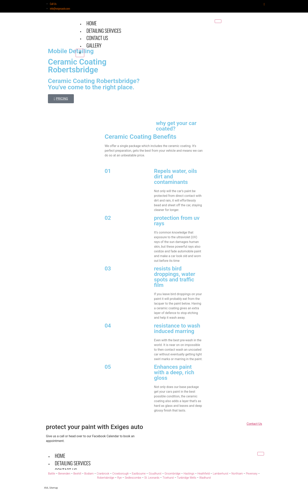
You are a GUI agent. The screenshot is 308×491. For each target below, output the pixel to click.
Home (91, 23)
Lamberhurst (220, 473)
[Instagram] (264, 4)
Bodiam (89, 473)
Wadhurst (205, 477)
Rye (119, 477)
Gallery (93, 45)
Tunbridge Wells (186, 477)
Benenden (64, 473)
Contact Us (97, 37)
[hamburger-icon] (218, 21)
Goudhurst (155, 473)
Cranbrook (103, 473)
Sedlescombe (133, 477)
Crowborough (120, 473)
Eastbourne (139, 473)
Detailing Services (103, 30)
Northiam (237, 473)
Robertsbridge (105, 477)
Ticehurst (168, 477)
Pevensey (251, 473)
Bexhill (77, 473)
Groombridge (173, 473)
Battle (51, 473)
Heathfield (203, 473)
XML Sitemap (51, 487)
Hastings (188, 473)
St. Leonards (152, 477)
